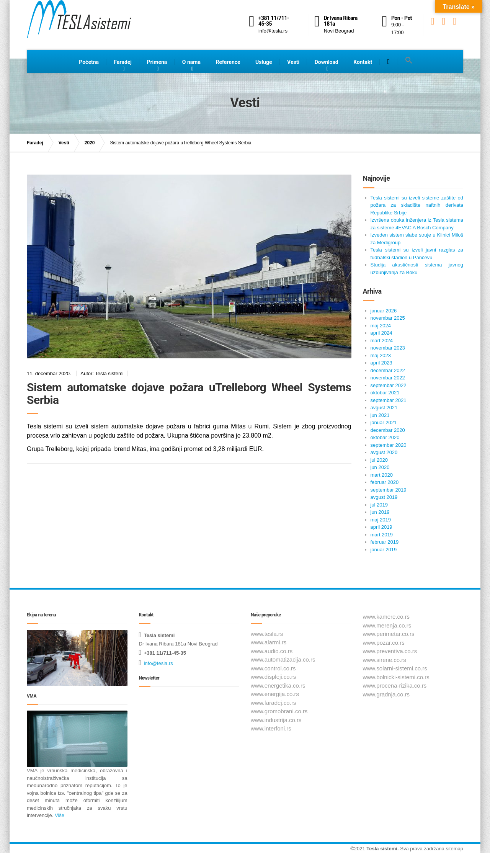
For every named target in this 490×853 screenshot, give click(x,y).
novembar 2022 (388, 378)
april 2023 (381, 363)
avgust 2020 (384, 452)
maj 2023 (381, 355)
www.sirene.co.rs (384, 660)
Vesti (293, 62)
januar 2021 (384, 422)
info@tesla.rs (158, 663)
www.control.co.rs (273, 668)
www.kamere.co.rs (386, 616)
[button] (408, 60)
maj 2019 (381, 520)
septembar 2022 (389, 385)
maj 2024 (381, 325)
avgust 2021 (384, 407)
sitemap (454, 848)
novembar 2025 (388, 318)
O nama (191, 62)
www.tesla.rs (267, 634)
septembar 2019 (389, 490)
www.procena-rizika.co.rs (395, 685)
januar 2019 (384, 549)
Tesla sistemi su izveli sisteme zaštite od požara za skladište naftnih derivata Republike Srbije (417, 205)
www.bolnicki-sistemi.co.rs (396, 677)
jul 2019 (379, 505)
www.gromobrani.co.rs (279, 711)
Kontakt (362, 62)
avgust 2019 (384, 497)
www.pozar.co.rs (384, 642)
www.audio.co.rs (271, 651)
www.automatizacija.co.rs (283, 659)
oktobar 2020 (385, 437)
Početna (89, 62)
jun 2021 (380, 415)
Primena (157, 62)
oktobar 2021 (385, 392)
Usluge (263, 62)
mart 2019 (382, 535)
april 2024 (381, 333)
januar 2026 (384, 311)
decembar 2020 (388, 430)
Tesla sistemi (381, 848)
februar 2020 (385, 482)
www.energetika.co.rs (278, 685)
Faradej (123, 62)
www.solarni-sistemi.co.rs (395, 668)
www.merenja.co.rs (387, 625)
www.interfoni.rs (271, 728)
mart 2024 (382, 340)
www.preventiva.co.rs (390, 651)
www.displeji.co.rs (273, 676)
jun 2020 (380, 467)
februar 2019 (385, 542)
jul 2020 (379, 460)
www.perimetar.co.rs (389, 634)
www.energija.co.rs (275, 694)
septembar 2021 (389, 400)
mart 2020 (382, 475)
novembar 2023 (388, 348)
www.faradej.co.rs (273, 702)
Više (58, 815)
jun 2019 (380, 512)
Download (326, 62)
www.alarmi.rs (268, 642)
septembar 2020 (389, 445)
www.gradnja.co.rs (386, 694)
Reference (228, 62)
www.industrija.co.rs (276, 720)
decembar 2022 (388, 370)
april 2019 (381, 527)
